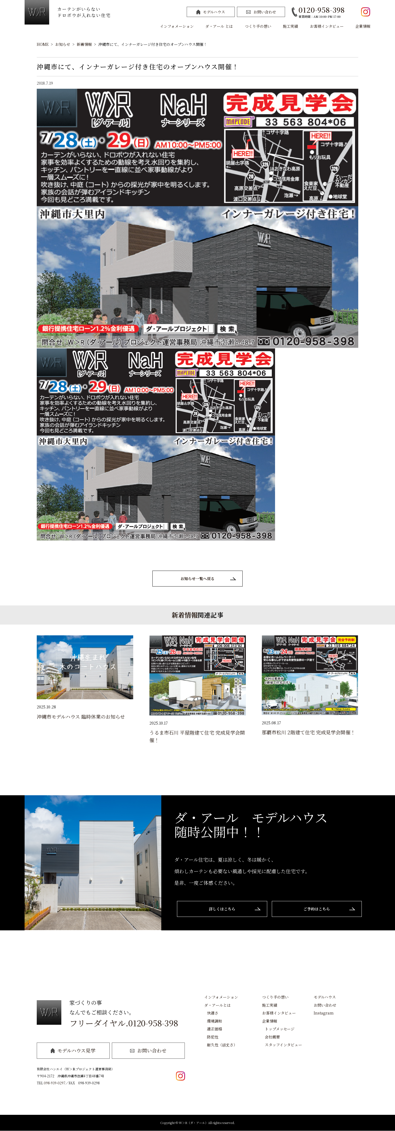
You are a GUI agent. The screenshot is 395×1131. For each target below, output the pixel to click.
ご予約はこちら (317, 909)
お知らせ (62, 44)
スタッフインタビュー (283, 1045)
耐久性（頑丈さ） (222, 1045)
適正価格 (214, 1029)
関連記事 (210, 615)
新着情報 (84, 44)
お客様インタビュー (327, 26)
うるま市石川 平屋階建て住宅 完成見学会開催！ (197, 736)
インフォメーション (177, 26)
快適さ (212, 1013)
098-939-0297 (54, 1083)
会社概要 (272, 1037)
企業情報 (362, 26)
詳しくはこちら (221, 909)
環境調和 (214, 1021)
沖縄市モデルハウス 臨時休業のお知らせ (81, 716)
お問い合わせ (261, 12)
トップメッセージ (279, 1029)
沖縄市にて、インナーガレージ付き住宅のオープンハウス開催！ (152, 44)
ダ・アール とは (219, 26)
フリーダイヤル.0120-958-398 (123, 1023)
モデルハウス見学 (73, 1050)
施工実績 (290, 26)
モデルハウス (210, 12)
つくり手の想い (258, 26)
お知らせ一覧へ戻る (197, 578)
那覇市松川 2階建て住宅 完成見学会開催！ (308, 732)
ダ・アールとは (217, 1005)
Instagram (324, 1013)
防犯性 (212, 1037)
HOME (43, 44)
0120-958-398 (322, 10)
